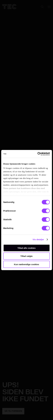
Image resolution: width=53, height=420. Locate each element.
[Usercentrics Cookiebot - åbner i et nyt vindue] (38, 154)
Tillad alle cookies (26, 248)
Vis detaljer (38, 239)
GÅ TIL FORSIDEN (13, 411)
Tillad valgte (26, 256)
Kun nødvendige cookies (26, 264)
